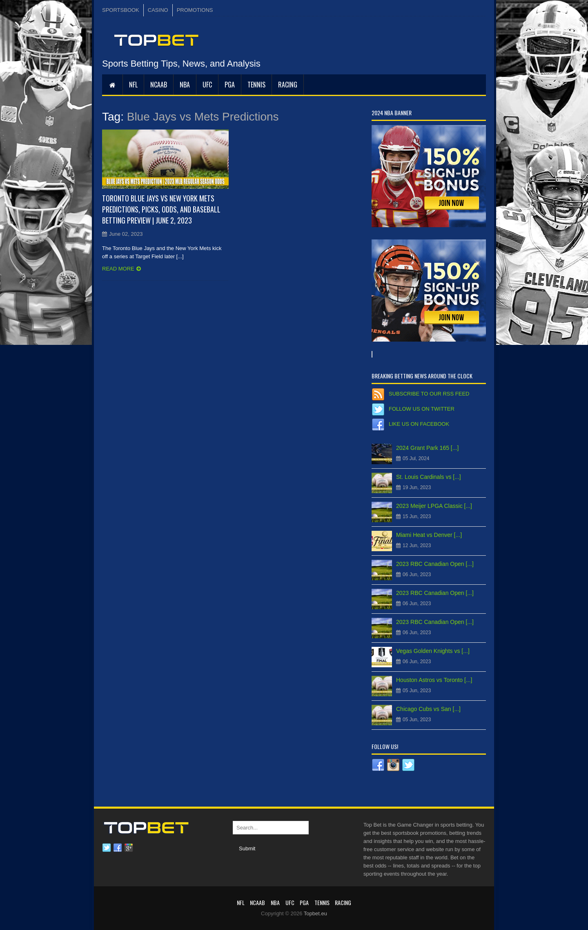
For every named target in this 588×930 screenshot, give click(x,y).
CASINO (158, 10)
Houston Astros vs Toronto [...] (434, 680)
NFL (133, 84)
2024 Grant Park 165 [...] (427, 448)
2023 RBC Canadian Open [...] (435, 564)
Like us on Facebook (419, 424)
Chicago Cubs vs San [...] (428, 709)
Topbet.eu (315, 913)
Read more (118, 269)
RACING (287, 84)
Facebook (117, 847)
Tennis (256, 84)
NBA (185, 84)
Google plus (128, 847)
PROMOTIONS (195, 10)
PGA (230, 84)
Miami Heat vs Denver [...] (429, 535)
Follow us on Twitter (421, 409)
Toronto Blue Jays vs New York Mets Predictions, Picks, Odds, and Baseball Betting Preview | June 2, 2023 (161, 209)
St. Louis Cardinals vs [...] (428, 477)
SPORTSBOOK (120, 10)
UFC (207, 84)
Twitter (106, 847)
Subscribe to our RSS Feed (429, 394)
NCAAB (158, 84)
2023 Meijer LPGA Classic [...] (434, 506)
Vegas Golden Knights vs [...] (433, 651)
